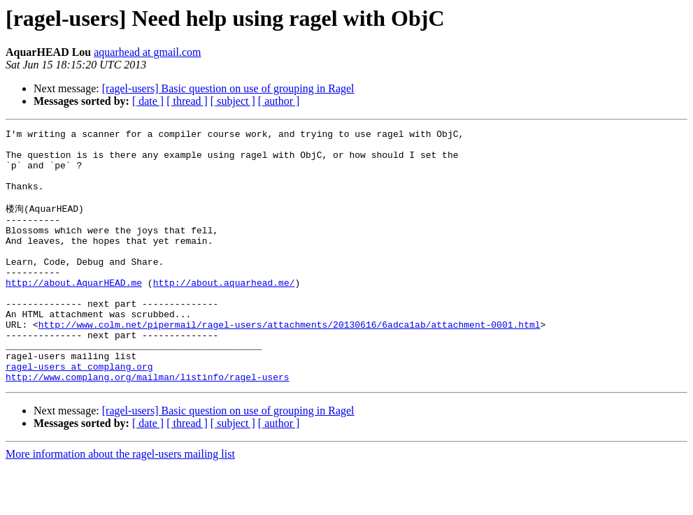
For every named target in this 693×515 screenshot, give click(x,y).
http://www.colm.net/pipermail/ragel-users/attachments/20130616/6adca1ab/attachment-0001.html (289, 362)
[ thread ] (187, 101)
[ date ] (148, 101)
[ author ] (279, 101)
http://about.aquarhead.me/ (224, 312)
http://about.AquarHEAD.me (74, 312)
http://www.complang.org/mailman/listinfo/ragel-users (148, 425)
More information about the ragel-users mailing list (120, 503)
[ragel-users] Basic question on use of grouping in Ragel (228, 88)
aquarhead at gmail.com (147, 52)
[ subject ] (232, 101)
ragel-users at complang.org (79, 413)
